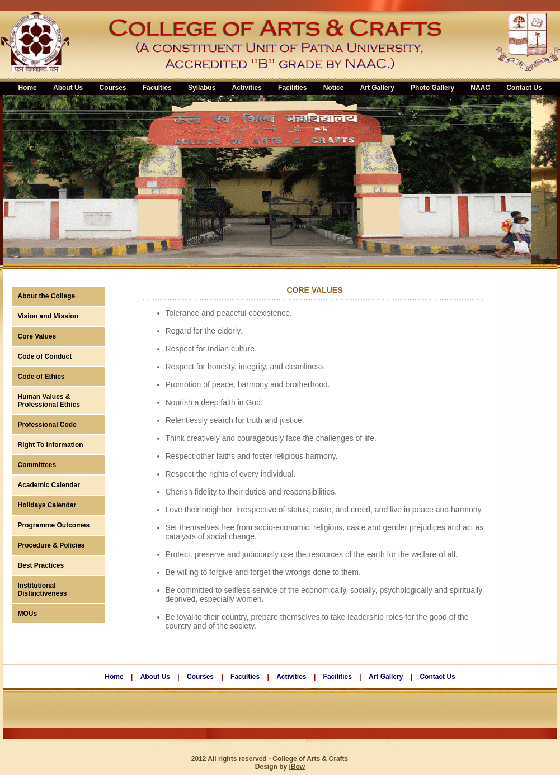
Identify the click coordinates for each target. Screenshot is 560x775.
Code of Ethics (41, 377)
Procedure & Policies (51, 545)
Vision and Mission (48, 316)
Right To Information (50, 445)
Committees (37, 465)
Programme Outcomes (54, 525)
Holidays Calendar (47, 505)
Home (114, 677)
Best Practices (41, 565)
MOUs (27, 613)
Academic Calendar (49, 485)
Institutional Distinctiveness (42, 589)
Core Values (37, 336)
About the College (47, 296)
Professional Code (47, 425)
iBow (297, 767)
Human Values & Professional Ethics (49, 400)
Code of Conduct (45, 356)
